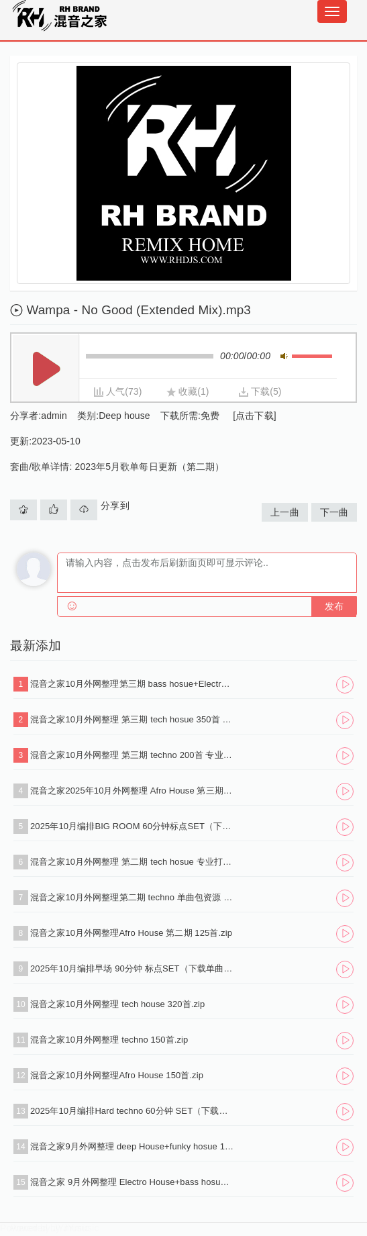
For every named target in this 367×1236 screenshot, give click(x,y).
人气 (115, 391)
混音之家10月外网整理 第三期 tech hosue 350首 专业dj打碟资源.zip (131, 719)
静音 (284, 356)
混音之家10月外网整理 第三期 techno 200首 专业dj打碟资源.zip (131, 755)
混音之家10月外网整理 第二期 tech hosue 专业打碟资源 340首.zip (131, 862)
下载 (260, 391)
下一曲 (334, 512)
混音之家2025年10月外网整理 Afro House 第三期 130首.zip (131, 791)
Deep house (124, 415)
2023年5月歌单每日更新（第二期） (150, 466)
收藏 (187, 391)
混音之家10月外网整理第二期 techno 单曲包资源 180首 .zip (131, 897)
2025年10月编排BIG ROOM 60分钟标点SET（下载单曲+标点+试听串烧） (131, 826)
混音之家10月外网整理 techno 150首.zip (109, 1040)
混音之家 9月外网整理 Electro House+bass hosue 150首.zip (131, 1182)
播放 (46, 369)
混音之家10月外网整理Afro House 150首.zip (116, 1075)
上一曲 (284, 512)
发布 (334, 607)
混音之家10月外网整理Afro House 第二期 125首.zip (131, 933)
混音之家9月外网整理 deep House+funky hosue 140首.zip (131, 1146)
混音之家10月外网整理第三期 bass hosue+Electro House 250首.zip (131, 684)
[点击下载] (254, 415)
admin (54, 415)
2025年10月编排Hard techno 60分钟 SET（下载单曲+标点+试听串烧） (131, 1111)
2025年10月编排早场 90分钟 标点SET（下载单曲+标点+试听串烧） (131, 968)
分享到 (115, 505)
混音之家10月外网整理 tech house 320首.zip (117, 1004)
